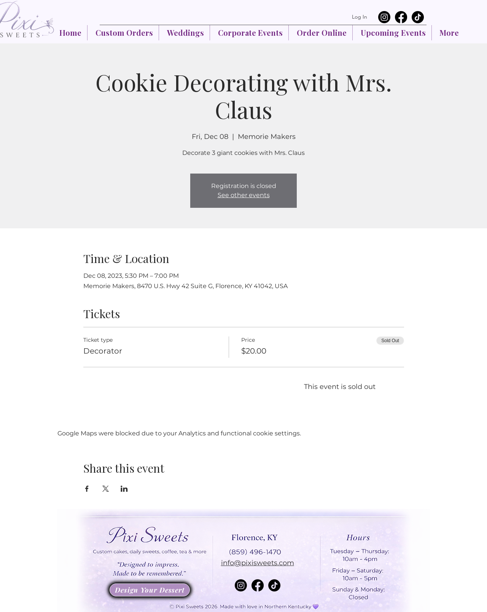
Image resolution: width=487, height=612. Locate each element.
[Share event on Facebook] (87, 489)
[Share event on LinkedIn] (124, 489)
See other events (244, 195)
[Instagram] (384, 17)
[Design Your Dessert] (150, 589)
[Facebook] (401, 17)
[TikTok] (418, 17)
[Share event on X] (105, 489)
